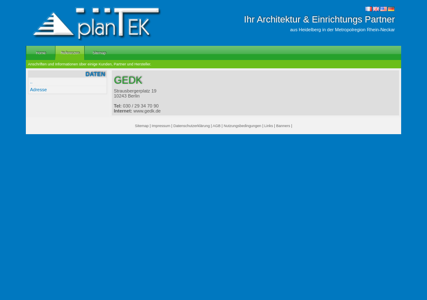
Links (268, 126)
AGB (217, 126)
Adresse (38, 89)
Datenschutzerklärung (191, 126)
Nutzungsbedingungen (242, 126)
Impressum (161, 126)
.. (31, 81)
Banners (283, 126)
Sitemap (141, 126)
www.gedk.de (147, 110)
